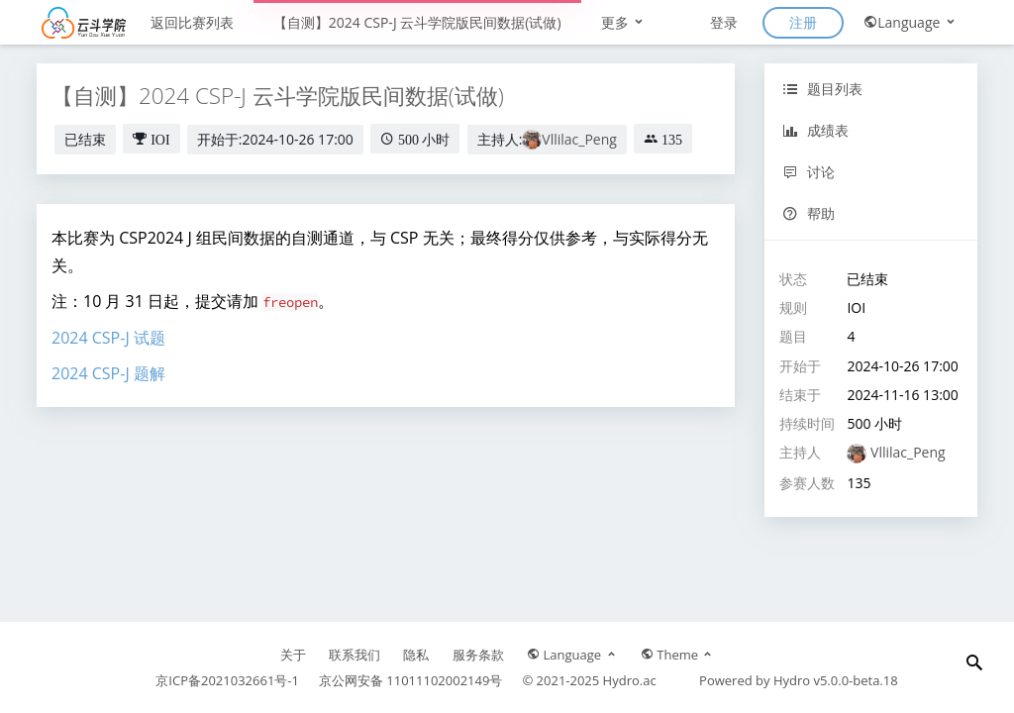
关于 (293, 654)
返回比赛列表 (192, 22)
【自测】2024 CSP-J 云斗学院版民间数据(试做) (417, 22)
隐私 (416, 654)
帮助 (808, 213)
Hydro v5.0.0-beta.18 (835, 680)
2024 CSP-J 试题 (108, 338)
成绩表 (815, 130)
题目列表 (822, 88)
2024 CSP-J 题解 (108, 373)
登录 (724, 22)
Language (910, 22)
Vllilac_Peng (579, 139)
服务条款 (478, 654)
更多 (624, 22)
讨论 (808, 171)
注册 (803, 22)
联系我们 (354, 654)
